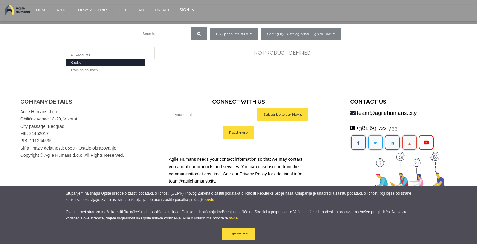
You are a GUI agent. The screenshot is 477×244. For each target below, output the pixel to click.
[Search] (199, 33)
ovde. (233, 218)
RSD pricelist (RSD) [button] (232, 34)
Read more (238, 132)
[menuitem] (41, 13)
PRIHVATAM (238, 234)
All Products (80, 55)
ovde (209, 199)
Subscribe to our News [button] (282, 114)
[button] (301, 34)
